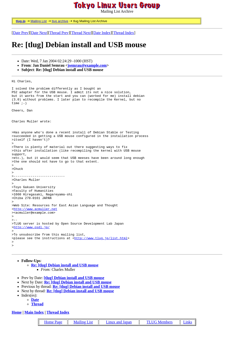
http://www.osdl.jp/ (32, 257)
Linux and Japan (119, 356)
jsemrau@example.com (87, 65)
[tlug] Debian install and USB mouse (74, 312)
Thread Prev (59, 33)
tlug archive (60, 21)
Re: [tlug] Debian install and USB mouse (64, 299)
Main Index (34, 347)
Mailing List (38, 21)
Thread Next (81, 33)
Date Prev (20, 33)
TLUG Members (159, 356)
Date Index (102, 33)
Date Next (39, 33)
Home (17, 347)
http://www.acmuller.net (35, 235)
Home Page (53, 356)
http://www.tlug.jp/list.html (100, 270)
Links (187, 356)
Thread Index (123, 33)
